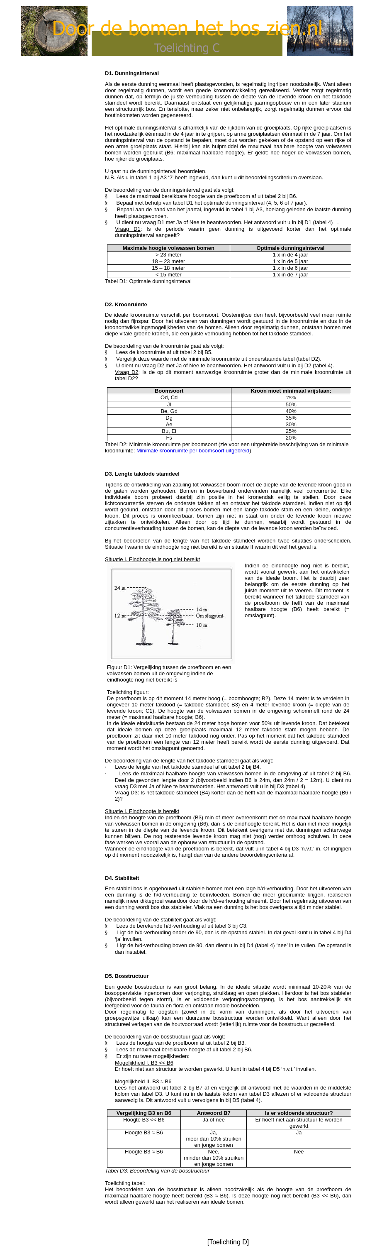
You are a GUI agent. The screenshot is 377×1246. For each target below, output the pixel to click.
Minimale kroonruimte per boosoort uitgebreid (192, 450)
